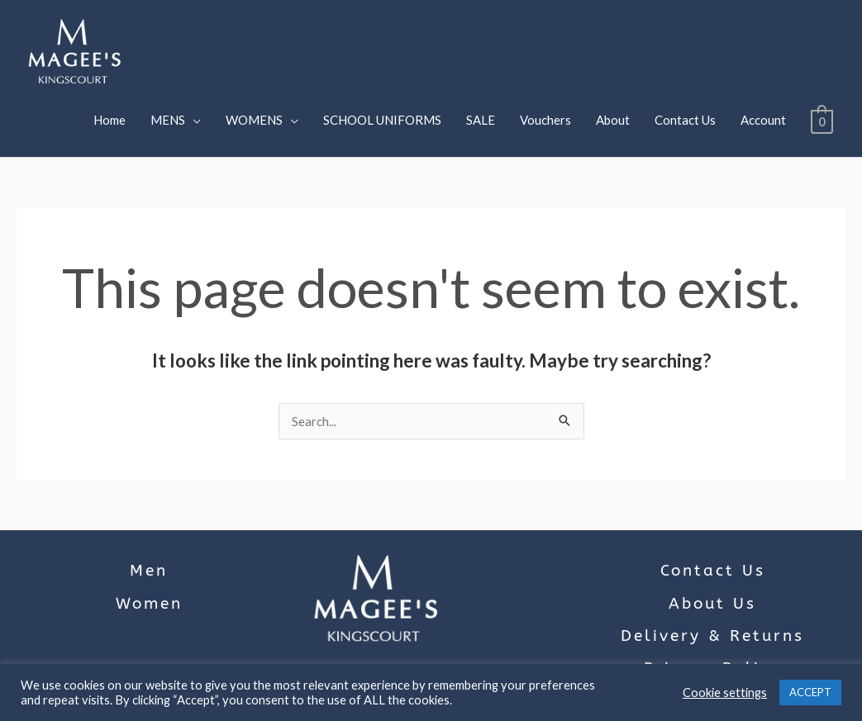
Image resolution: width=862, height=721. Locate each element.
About (611, 119)
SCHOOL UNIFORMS (380, 119)
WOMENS (252, 119)
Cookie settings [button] (725, 692)
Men (149, 571)
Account (761, 119)
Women (149, 604)
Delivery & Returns (712, 636)
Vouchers (543, 119)
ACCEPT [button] (810, 692)
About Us (712, 604)
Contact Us (683, 119)
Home (108, 119)
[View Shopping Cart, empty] (821, 119)
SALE (478, 119)
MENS (166, 119)
